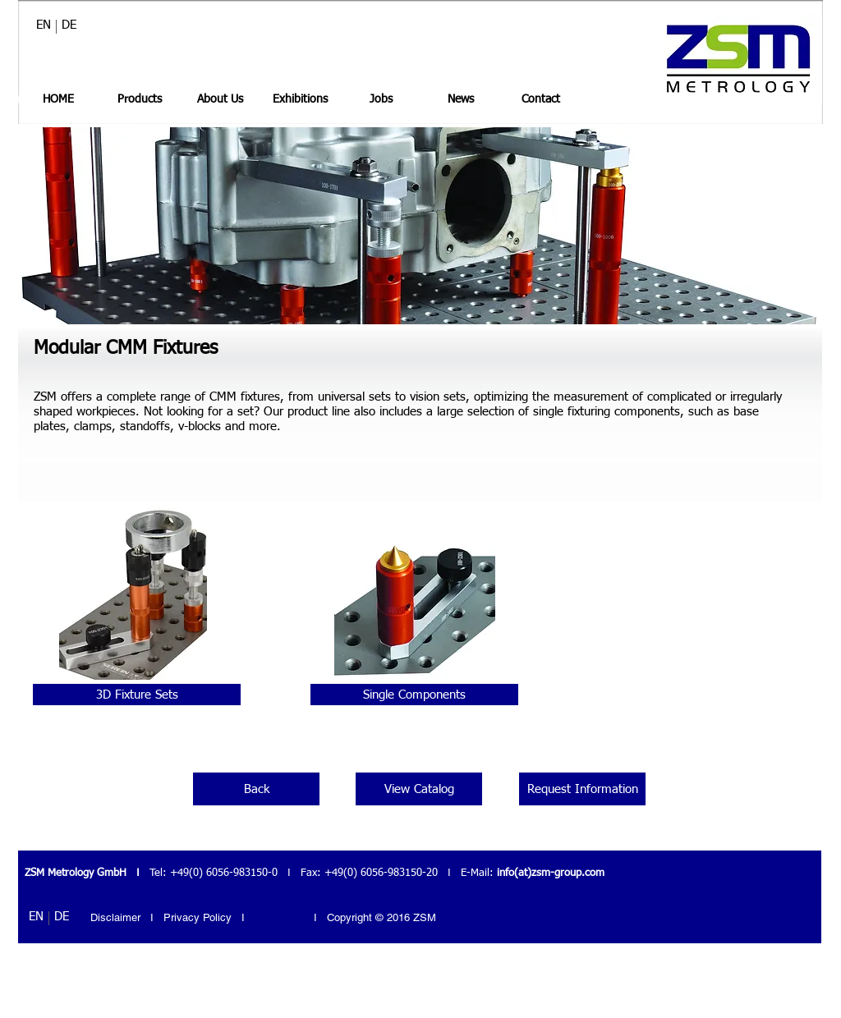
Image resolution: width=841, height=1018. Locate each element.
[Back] (256, 789)
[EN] (43, 25)
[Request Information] (582, 789)
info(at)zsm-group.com (550, 873)
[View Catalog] (419, 789)
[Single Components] (414, 694)
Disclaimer (115, 917)
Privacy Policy (199, 917)
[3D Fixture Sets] (137, 694)
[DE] (68, 25)
